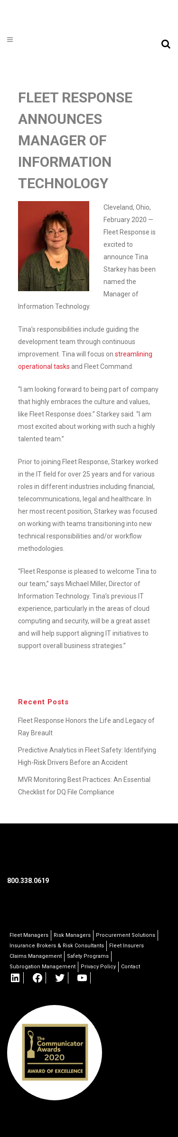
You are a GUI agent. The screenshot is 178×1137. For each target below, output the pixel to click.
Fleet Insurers (126, 946)
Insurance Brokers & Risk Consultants (56, 946)
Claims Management (35, 956)
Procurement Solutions (125, 935)
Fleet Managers (28, 935)
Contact (130, 967)
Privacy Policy (98, 967)
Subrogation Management (42, 967)
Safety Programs (88, 956)
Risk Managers (72, 935)
